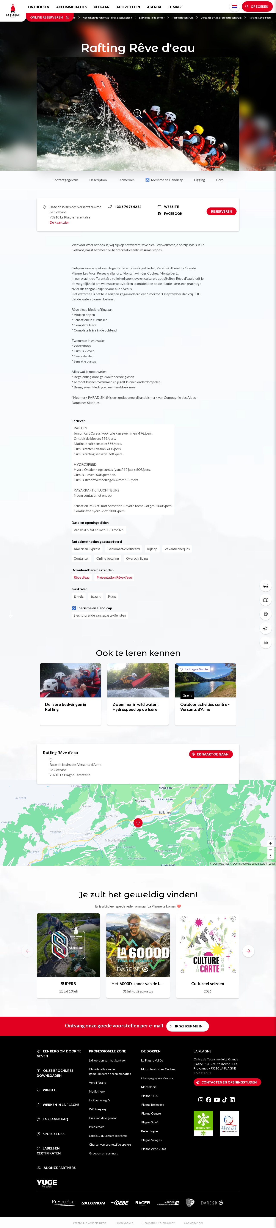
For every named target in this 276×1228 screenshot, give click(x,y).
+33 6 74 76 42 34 (124, 207)
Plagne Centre (151, 1113)
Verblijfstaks (97, 1082)
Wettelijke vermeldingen (89, 1223)
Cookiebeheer (193, 1223)
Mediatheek (97, 1091)
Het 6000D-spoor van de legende (137, 983)
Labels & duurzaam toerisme (108, 1135)
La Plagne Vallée (194, 669)
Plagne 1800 (149, 1096)
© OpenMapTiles (219, 863)
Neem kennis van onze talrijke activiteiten (109, 17)
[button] (248, 951)
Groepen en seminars (103, 1153)
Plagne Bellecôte (152, 1104)
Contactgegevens (65, 180)
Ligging (199, 180)
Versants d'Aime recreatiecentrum (223, 17)
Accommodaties (71, 7)
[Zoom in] (270, 843)
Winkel (46, 1090)
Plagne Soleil (149, 1122)
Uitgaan (101, 7)
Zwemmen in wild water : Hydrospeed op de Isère (136, 707)
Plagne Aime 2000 (153, 1149)
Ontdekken (38, 7)
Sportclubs (50, 1134)
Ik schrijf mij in (188, 1026)
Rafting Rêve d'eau (260, 17)
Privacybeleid (124, 1223)
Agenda (154, 7)
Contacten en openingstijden (229, 1082)
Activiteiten (128, 7)
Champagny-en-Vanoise (157, 1078)
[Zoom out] (270, 849)
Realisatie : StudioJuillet (159, 1223)
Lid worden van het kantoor (107, 1060)
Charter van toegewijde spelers (110, 1144)
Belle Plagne (149, 1131)
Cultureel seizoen (207, 983)
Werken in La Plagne (58, 1105)
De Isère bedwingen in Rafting (65, 707)
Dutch (234, 6)
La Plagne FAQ (52, 1119)
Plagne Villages (151, 1140)
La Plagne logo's (99, 1100)
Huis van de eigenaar (103, 1118)
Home (74, 17)
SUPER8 (68, 983)
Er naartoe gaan (212, 754)
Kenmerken (126, 180)
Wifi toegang (98, 1109)
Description (98, 180)
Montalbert (149, 1087)
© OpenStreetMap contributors (247, 863)
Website (168, 207)
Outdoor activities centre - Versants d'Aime (205, 707)
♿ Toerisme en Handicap (164, 180)
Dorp (220, 180)
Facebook (170, 213)
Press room (96, 1127)
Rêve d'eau (81, 577)
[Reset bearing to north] (270, 856)
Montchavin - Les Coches (158, 1069)
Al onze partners (56, 1168)
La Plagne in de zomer (154, 17)
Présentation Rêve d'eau (114, 577)
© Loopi (270, 863)
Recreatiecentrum (185, 17)
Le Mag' (175, 7)
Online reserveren (49, 17)
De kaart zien (59, 222)
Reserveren (221, 211)
